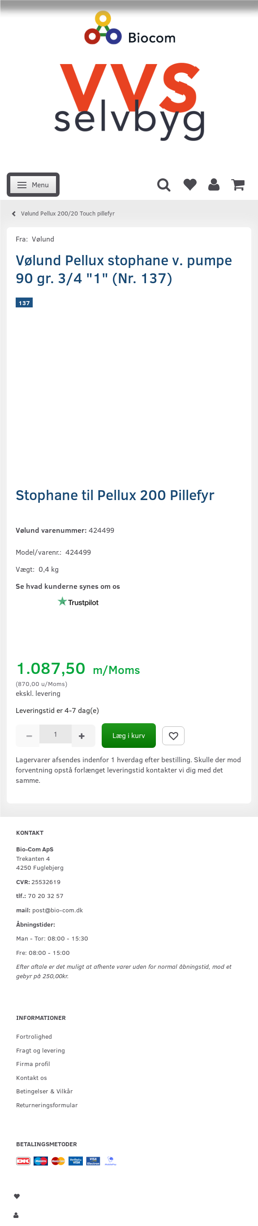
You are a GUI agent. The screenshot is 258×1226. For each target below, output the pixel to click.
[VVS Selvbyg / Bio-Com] (129, 83)
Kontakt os (31, 1077)
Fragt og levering (40, 1049)
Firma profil (33, 1063)
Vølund (43, 238)
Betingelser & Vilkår (44, 1090)
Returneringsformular (47, 1104)
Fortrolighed (34, 1036)
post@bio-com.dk (57, 909)
